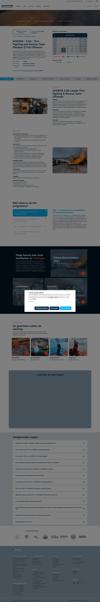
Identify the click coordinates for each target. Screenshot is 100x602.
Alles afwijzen (54, 308)
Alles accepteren (65, 308)
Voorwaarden (31, 301)
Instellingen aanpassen (42, 308)
